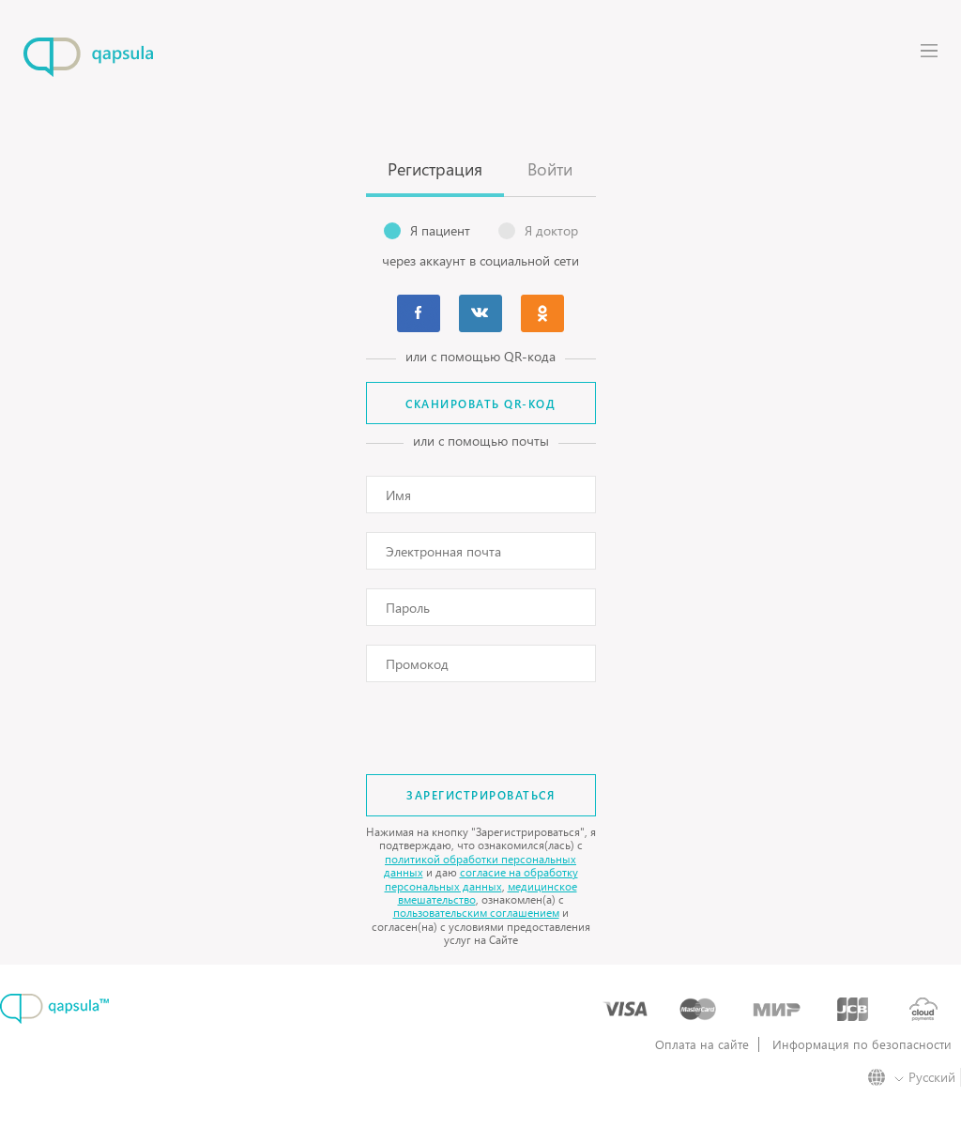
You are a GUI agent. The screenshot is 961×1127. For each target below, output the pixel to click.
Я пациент (427, 230)
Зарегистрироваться (480, 795)
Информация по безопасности (862, 1044)
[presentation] (481, 721)
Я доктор (538, 230)
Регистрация (435, 168)
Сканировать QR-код (480, 404)
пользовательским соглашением (476, 913)
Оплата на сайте (702, 1044)
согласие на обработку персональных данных (481, 878)
